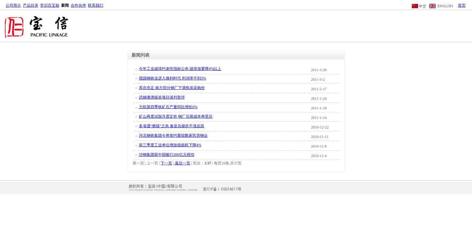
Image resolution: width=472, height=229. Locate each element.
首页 (462, 5)
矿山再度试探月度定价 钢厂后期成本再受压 (176, 116)
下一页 (166, 163)
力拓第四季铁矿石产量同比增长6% (168, 107)
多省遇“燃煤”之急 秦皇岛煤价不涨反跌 (172, 126)
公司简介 (13, 5)
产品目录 (30, 5)
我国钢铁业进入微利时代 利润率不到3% (172, 78)
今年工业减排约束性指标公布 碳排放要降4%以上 (180, 68)
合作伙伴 (78, 5)
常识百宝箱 (49, 5)
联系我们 (95, 5)
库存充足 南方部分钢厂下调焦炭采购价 (172, 88)
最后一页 (182, 163)
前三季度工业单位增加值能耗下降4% (170, 145)
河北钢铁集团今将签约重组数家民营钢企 (173, 135)
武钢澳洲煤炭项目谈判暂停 (162, 97)
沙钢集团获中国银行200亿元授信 (166, 154)
